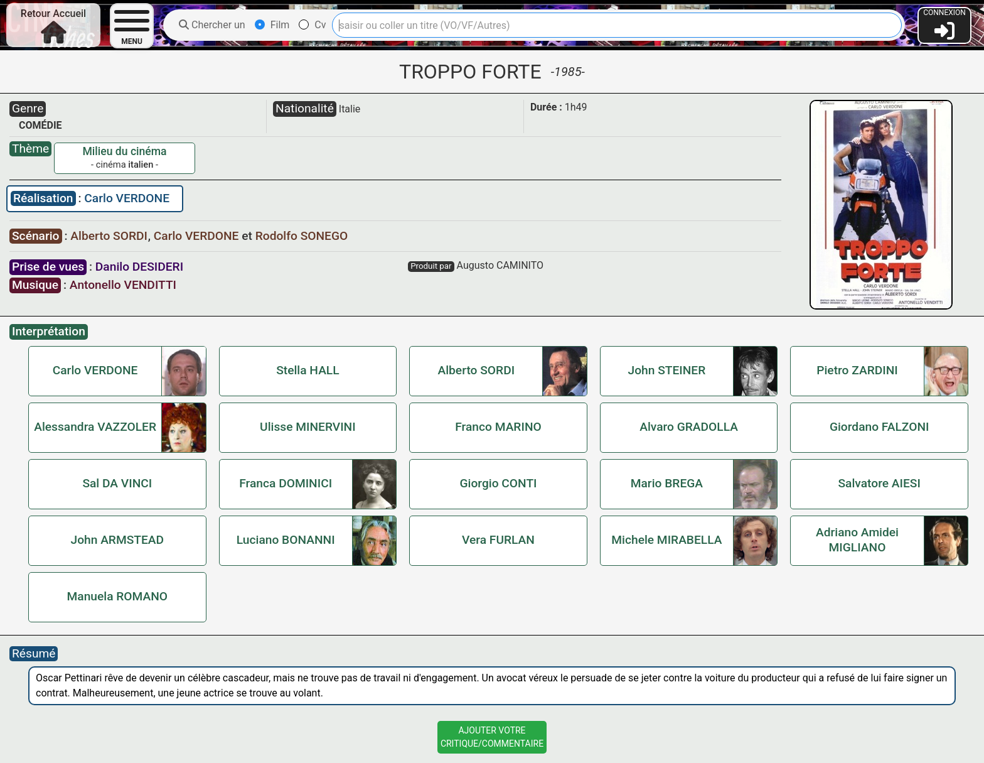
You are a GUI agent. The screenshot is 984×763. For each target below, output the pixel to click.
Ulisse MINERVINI (308, 426)
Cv (312, 25)
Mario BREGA (667, 483)
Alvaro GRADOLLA (688, 426)
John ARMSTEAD (117, 540)
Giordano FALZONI (879, 426)
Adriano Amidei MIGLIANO (857, 540)
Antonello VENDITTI (123, 285)
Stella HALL (307, 370)
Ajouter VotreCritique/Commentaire (492, 737)
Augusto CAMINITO (500, 265)
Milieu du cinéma (124, 151)
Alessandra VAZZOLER (95, 426)
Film (272, 25)
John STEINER (666, 370)
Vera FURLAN (498, 540)
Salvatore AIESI (879, 483)
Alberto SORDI (110, 236)
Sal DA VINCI (117, 483)
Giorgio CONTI (498, 483)
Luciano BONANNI (286, 540)
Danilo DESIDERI (139, 266)
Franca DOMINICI (285, 483)
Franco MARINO (498, 426)
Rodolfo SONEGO (301, 236)
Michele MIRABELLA (666, 540)
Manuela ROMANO (117, 596)
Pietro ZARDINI (857, 370)
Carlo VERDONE (126, 198)
